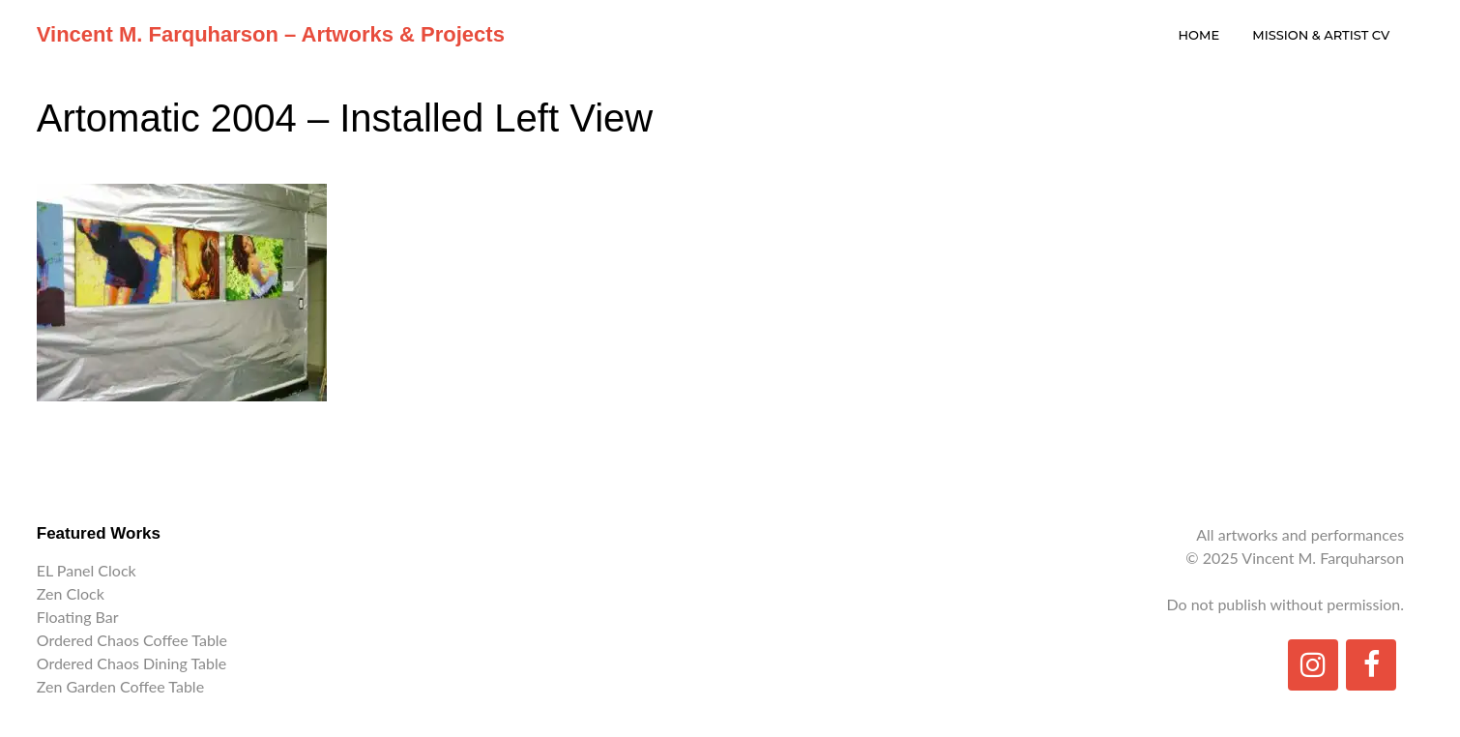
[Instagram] (1313, 665)
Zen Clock (70, 593)
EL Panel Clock (86, 570)
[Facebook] (1371, 665)
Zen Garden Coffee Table (120, 686)
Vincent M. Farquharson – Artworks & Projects (271, 34)
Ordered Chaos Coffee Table (132, 640)
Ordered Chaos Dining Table (131, 663)
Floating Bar (78, 616)
